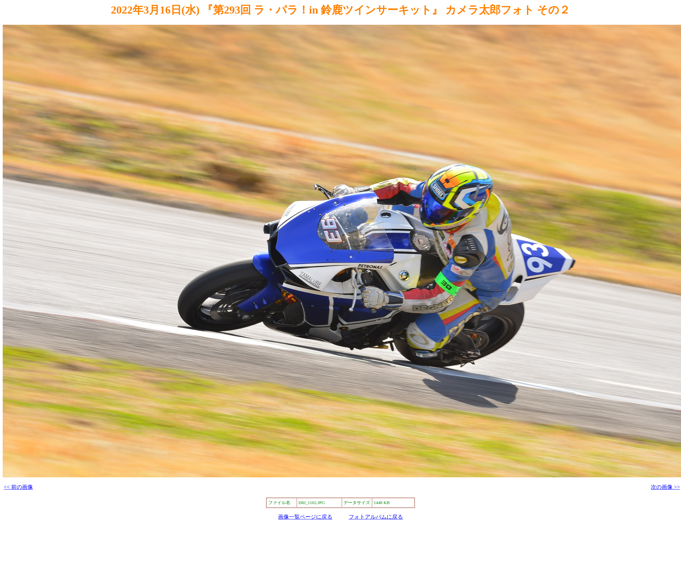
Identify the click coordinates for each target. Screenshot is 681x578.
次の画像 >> (665, 487)
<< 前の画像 (18, 487)
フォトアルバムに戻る (376, 517)
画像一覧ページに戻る (305, 517)
